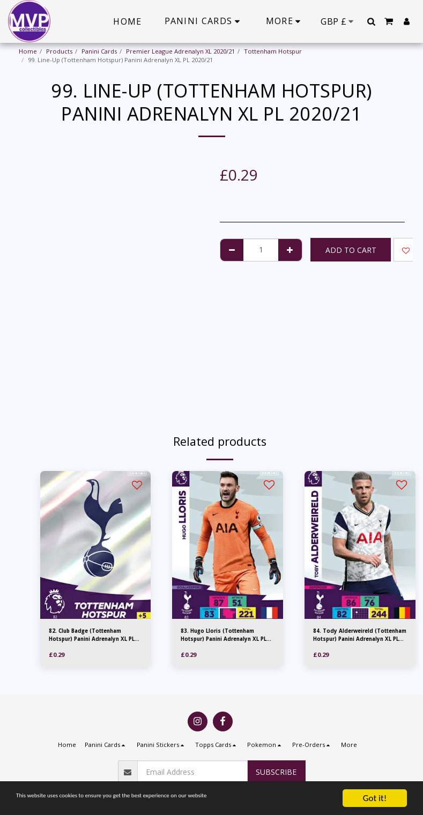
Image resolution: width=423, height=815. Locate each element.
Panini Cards (99, 51)
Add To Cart (350, 250)
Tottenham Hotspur (273, 51)
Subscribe (276, 772)
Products (59, 51)
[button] (371, 21)
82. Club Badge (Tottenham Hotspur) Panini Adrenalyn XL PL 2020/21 (92, 636)
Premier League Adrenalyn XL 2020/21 (180, 51)
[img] (95, 545)
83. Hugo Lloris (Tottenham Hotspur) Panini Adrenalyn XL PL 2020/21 (224, 636)
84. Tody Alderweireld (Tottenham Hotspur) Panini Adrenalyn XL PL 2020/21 (359, 636)
